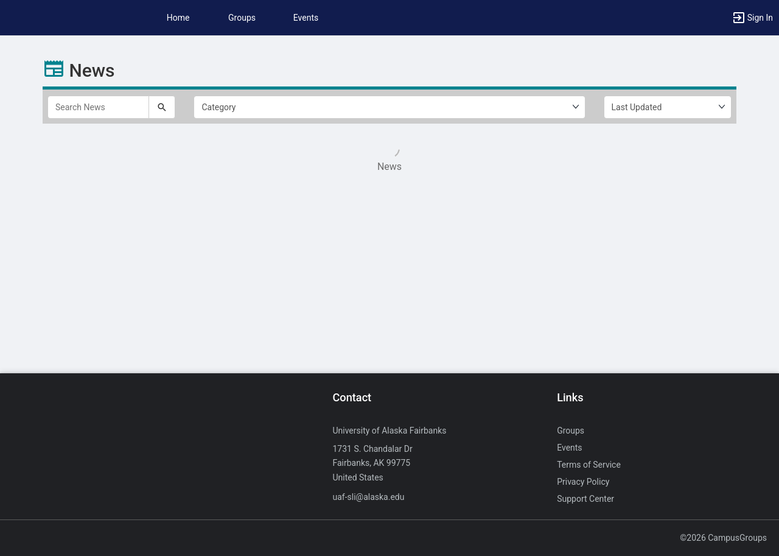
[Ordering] (668, 107)
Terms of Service (589, 465)
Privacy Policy (583, 482)
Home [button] (178, 18)
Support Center (585, 499)
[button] (752, 17)
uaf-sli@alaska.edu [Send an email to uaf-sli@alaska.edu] (368, 497)
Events (305, 18)
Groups (242, 18)
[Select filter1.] (389, 107)
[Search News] (98, 107)
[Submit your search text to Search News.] (161, 107)
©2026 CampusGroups (723, 538)
